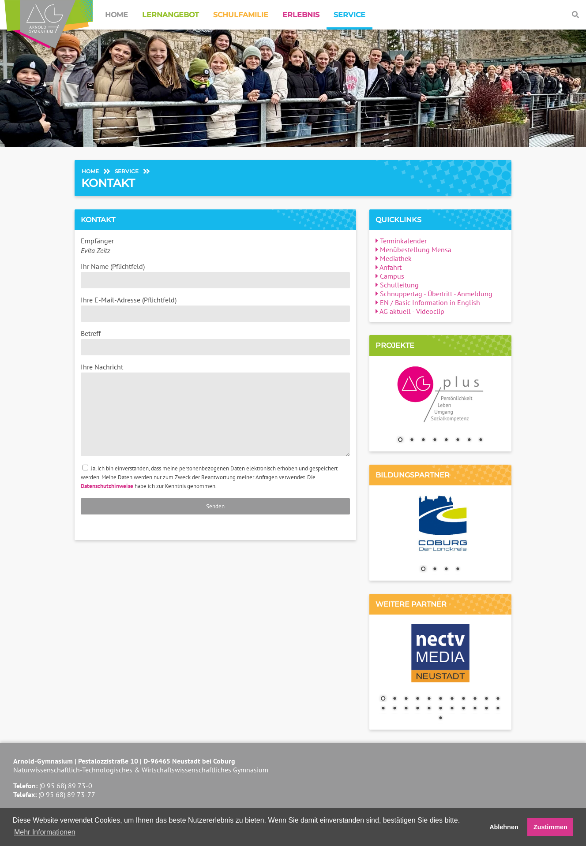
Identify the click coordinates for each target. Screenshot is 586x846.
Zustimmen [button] (550, 827)
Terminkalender (401, 240)
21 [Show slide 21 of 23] (486, 709)
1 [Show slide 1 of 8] (400, 440)
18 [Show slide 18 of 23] (452, 709)
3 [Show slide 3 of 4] (446, 569)
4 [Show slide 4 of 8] (435, 440)
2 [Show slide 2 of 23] (394, 699)
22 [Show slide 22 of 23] (498, 709)
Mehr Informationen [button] (44, 832)
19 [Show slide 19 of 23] (463, 709)
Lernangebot (170, 15)
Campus (390, 276)
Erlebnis (300, 15)
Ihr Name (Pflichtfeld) (215, 275)
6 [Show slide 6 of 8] (457, 440)
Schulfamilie (240, 15)
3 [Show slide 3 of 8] (423, 440)
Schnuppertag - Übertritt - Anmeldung (434, 293)
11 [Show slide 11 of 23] (498, 699)
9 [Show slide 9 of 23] (475, 699)
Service (349, 15)
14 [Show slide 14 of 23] (406, 709)
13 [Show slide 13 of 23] (394, 709)
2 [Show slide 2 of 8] (412, 440)
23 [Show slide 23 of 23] (440, 718)
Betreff (215, 342)
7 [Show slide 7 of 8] (469, 440)
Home (116, 15)
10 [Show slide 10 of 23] (486, 699)
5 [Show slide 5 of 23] (429, 699)
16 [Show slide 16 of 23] (429, 709)
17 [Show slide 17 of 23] (440, 709)
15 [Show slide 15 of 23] (417, 709)
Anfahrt (389, 267)
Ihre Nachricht (215, 409)
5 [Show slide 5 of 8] (446, 440)
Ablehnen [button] (503, 827)
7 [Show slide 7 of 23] (452, 699)
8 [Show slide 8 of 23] (463, 699)
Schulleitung (397, 284)
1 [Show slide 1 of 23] (383, 699)
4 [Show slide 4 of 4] (457, 569)
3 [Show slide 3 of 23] (406, 699)
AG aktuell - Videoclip (410, 311)
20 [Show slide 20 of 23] (475, 709)
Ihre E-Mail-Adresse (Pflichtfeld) (215, 308)
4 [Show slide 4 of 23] (417, 699)
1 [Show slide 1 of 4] (423, 569)
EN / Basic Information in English (428, 302)
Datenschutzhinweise (107, 486)
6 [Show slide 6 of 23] (440, 699)
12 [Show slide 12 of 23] (383, 709)
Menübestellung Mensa (413, 249)
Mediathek (394, 258)
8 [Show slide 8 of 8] (480, 440)
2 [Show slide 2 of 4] (435, 569)
